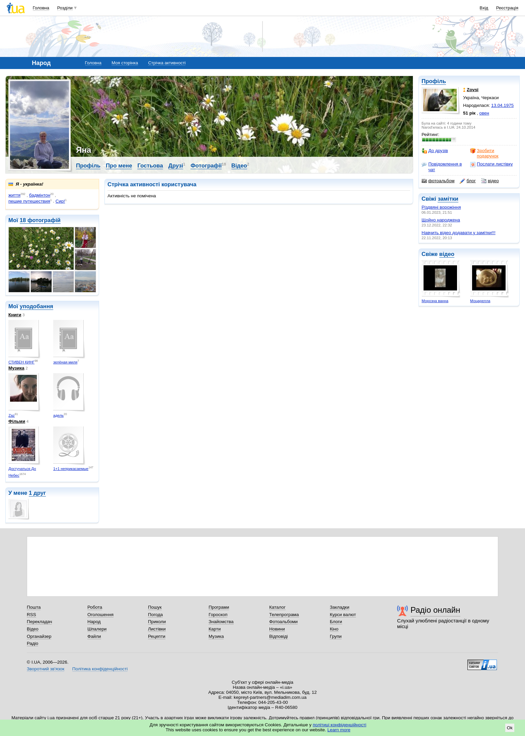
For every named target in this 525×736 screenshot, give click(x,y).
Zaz (11, 415)
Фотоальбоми (283, 621)
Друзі (175, 165)
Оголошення (100, 614)
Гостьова (150, 165)
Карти (215, 628)
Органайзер (39, 636)
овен (484, 113)
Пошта (34, 607)
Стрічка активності (166, 62)
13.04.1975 (502, 105)
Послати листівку (491, 164)
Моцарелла (480, 301)
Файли (94, 636)
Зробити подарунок (484, 153)
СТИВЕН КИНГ (21, 362)
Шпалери (96, 628)
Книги (14, 314)
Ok (510, 727)
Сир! (60, 201)
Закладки (339, 607)
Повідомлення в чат (442, 166)
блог (467, 181)
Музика (16, 368)
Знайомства (221, 621)
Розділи (65, 7)
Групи (336, 636)
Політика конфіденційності (100, 668)
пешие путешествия (29, 201)
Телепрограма (284, 614)
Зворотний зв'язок (45, 668)
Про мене (119, 165)
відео (490, 181)
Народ (94, 621)
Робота (94, 607)
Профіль (434, 81)
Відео (239, 165)
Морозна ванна (435, 301)
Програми (219, 607)
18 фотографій (40, 220)
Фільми (16, 421)
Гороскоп (218, 614)
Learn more (339, 729)
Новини (277, 628)
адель (58, 415)
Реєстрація (507, 7)
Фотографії (206, 165)
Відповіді (278, 636)
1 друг (37, 493)
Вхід (484, 7)
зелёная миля (65, 362)
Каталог (277, 607)
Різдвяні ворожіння (441, 207)
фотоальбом (438, 181)
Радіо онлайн (435, 609)
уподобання (36, 306)
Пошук (155, 607)
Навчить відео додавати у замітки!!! (459, 232)
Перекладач (39, 621)
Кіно (334, 628)
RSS (31, 614)
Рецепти (156, 636)
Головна (41, 7)
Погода (155, 614)
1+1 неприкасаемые (70, 469)
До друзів (435, 150)
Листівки (157, 628)
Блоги (336, 621)
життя (14, 195)
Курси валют (343, 614)
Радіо (32, 643)
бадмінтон (39, 195)
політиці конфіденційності (339, 724)
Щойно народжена (441, 219)
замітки (448, 199)
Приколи (157, 621)
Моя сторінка (124, 62)
